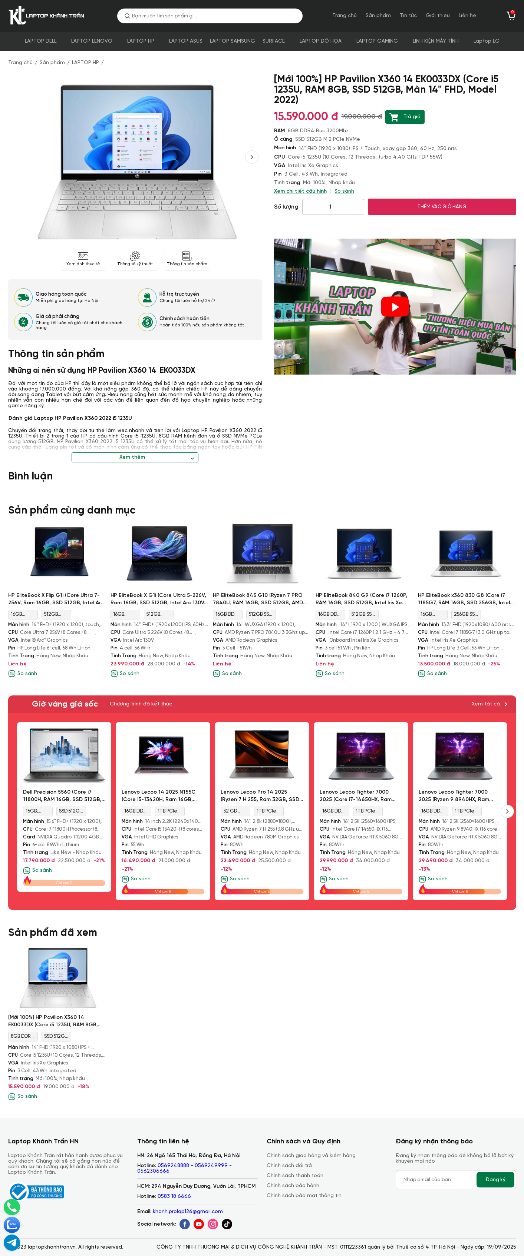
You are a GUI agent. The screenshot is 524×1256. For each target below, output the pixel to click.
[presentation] (251, 157)
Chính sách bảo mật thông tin (304, 1196)
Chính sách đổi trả (289, 1166)
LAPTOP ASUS (185, 41)
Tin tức (408, 16)
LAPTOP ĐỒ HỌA (321, 41)
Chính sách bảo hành (293, 1186)
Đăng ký (495, 1179)
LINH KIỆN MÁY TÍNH (436, 41)
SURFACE (274, 41)
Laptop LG (487, 41)
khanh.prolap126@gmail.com (188, 1212)
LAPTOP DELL (40, 41)
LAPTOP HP (140, 41)
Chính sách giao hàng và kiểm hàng (311, 1156)
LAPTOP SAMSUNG (232, 41)
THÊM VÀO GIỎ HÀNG (442, 206)
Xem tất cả (486, 704)
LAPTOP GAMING (377, 41)
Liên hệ (467, 16)
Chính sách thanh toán (295, 1176)
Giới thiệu (438, 16)
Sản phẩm (378, 16)
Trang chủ (344, 16)
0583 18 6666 (174, 1196)
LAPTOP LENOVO (91, 41)
